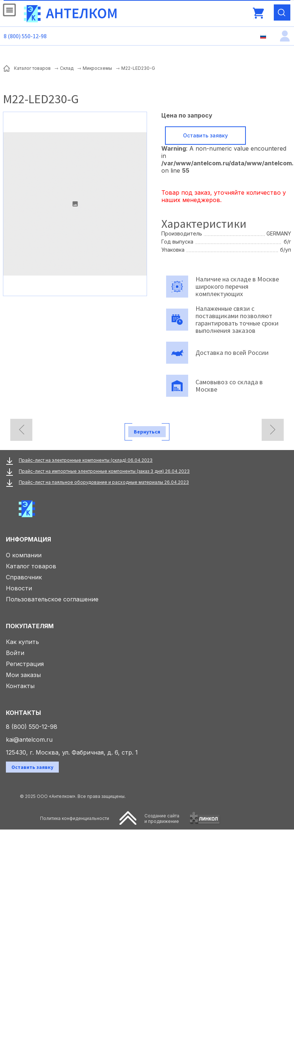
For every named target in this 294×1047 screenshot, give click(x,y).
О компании (24, 555)
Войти (15, 652)
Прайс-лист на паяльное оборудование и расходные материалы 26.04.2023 (104, 482)
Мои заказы (23, 675)
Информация (28, 539)
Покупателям (30, 626)
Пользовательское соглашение (52, 599)
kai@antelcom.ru (29, 739)
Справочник (24, 577)
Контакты (20, 686)
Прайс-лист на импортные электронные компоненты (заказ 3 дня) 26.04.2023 (104, 471)
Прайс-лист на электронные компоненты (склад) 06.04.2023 (86, 460)
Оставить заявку (205, 135)
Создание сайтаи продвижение (161, 818)
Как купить (22, 641)
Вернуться (147, 431)
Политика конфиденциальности (74, 818)
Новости (19, 588)
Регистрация (25, 664)
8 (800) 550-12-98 (25, 36)
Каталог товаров (31, 566)
